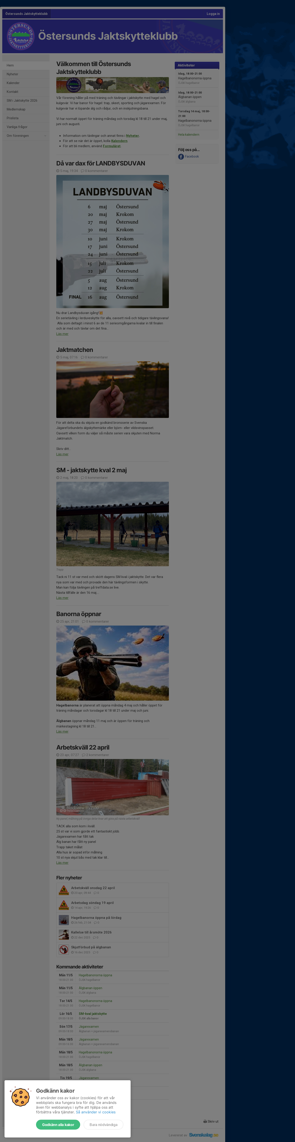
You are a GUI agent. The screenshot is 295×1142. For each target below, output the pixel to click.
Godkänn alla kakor (58, 1124)
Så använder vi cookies (96, 1112)
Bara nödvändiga (103, 1124)
